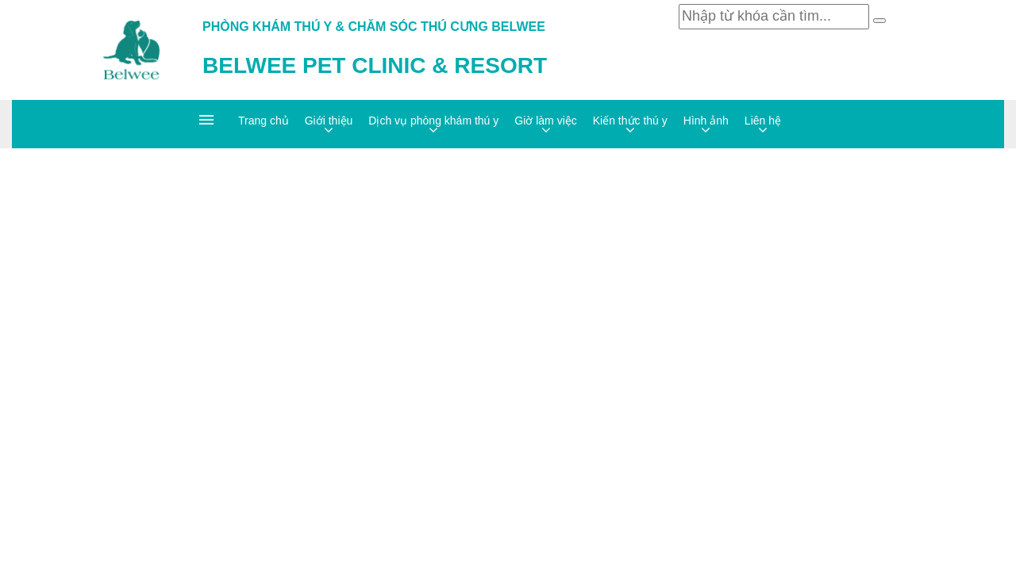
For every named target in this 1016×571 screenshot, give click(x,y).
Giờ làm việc (545, 120)
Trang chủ (263, 120)
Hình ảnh (706, 120)
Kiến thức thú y (630, 120)
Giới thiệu (329, 120)
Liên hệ (763, 120)
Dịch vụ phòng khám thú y (433, 120)
